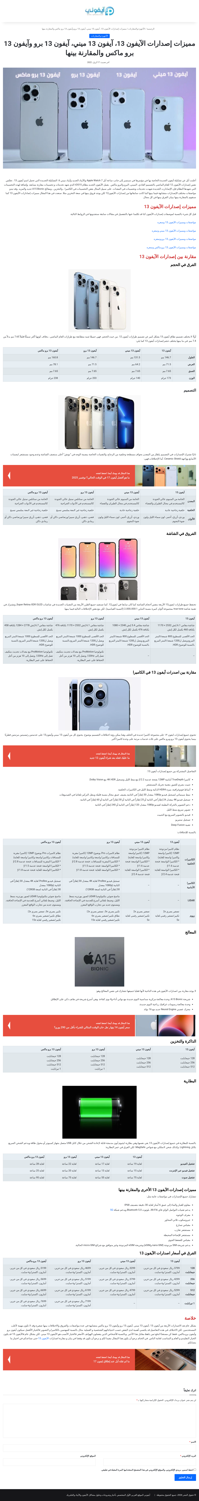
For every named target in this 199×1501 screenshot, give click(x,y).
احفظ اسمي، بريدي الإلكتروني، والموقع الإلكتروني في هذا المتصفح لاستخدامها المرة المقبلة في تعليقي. (147, 1470)
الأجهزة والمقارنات (136, 29)
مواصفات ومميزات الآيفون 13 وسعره (176, 222)
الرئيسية (152, 29)
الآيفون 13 (43, 1338)
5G (111, 1209)
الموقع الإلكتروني (88, 1456)
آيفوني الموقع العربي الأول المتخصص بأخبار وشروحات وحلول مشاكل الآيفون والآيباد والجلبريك (108, 1495)
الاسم (192, 1442)
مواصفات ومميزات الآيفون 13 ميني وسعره (174, 230)
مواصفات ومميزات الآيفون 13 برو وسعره (175, 239)
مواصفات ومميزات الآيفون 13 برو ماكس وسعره (171, 247)
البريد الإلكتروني (188, 1456)
